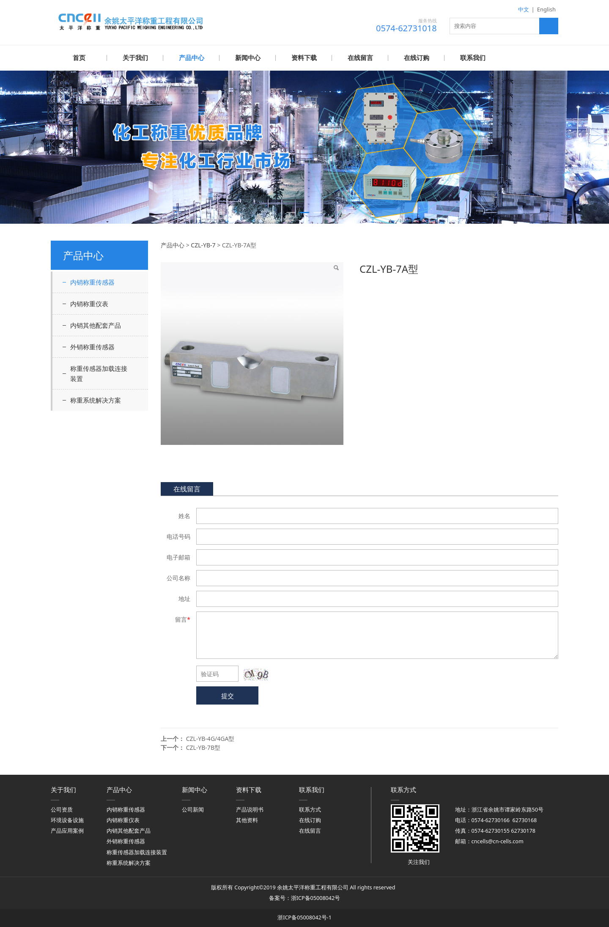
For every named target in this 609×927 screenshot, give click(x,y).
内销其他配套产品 (95, 325)
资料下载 (304, 58)
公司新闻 (193, 809)
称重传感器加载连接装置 (98, 373)
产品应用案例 (67, 830)
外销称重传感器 (92, 346)
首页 (79, 58)
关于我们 (135, 58)
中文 (523, 9)
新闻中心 (248, 58)
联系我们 (473, 58)
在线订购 (416, 58)
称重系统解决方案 (95, 399)
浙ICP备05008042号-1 (304, 917)
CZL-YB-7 (203, 245)
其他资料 (247, 819)
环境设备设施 (67, 819)
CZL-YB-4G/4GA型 (210, 738)
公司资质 (62, 809)
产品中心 (191, 58)
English (546, 9)
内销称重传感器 (92, 281)
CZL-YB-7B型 (203, 747)
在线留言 (360, 58)
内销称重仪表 (89, 303)
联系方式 (310, 809)
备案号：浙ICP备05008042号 (304, 897)
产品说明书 (249, 809)
